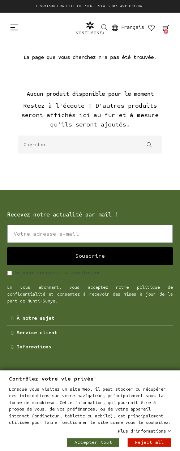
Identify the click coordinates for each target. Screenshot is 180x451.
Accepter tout (93, 442)
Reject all (149, 442)
